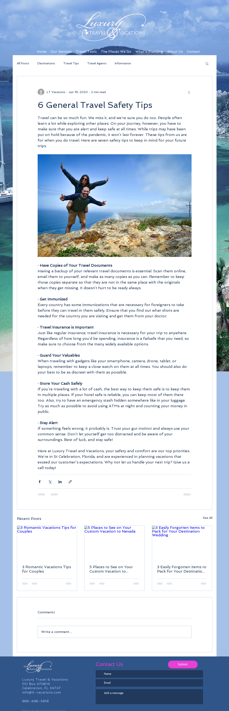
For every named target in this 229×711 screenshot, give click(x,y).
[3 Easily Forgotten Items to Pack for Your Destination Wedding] (182, 542)
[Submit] (183, 664)
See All (207, 517)
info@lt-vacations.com (41, 692)
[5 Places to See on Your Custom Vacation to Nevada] (114, 542)
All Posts (23, 63)
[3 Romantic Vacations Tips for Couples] (47, 542)
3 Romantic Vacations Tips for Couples (46, 569)
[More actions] (189, 92)
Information (123, 63)
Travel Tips (71, 63)
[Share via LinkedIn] (60, 482)
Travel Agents (96, 63)
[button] (207, 63)
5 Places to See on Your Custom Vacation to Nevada (111, 569)
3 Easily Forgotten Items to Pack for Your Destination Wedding (181, 569)
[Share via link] (70, 482)
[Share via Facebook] (40, 482)
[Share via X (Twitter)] (50, 482)
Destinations (46, 63)
